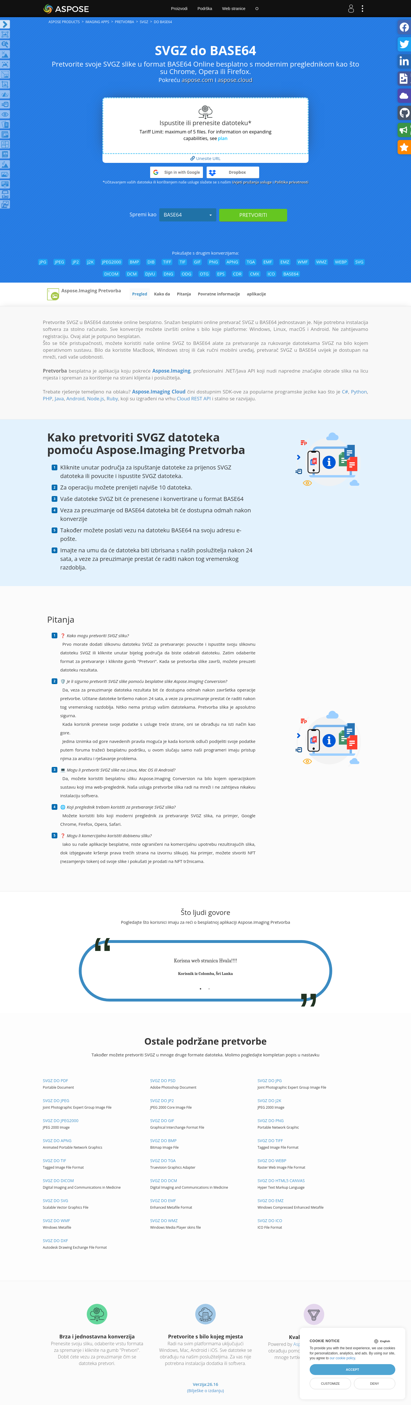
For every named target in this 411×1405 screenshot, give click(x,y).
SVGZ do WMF (56, 1220)
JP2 (75, 262)
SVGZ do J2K (269, 1100)
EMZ (285, 262)
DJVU (150, 274)
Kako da (162, 294)
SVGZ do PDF (55, 1080)
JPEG (59, 262)
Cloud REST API (194, 398)
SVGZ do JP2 (162, 1100)
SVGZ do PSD (163, 1080)
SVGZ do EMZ (270, 1200)
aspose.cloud (235, 80)
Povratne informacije (219, 294)
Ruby (112, 398)
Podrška (205, 8)
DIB (151, 262)
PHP (47, 398)
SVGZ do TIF (54, 1160)
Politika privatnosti (292, 182)
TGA (251, 262)
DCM (132, 274)
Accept (352, 1369)
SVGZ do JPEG (56, 1100)
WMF (303, 262)
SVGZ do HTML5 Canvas (281, 1180)
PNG (213, 262)
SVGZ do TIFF (270, 1140)
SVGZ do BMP (163, 1140)
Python (359, 391)
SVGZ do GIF (162, 1120)
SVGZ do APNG (57, 1140)
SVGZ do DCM (163, 1180)
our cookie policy (342, 1358)
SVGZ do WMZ (164, 1220)
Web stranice (233, 8)
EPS (221, 274)
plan (222, 138)
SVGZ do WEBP (271, 1160)
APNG (232, 262)
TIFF (167, 262)
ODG (186, 274)
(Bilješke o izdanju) (205, 1390)
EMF (267, 262)
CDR (237, 274)
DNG (168, 274)
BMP (134, 262)
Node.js (95, 398)
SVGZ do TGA (163, 1160)
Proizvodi (179, 8)
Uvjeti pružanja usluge (252, 182)
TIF (182, 262)
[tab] (200, 987)
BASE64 (188, 214)
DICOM (111, 274)
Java (59, 398)
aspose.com (197, 80)
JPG (42, 262)
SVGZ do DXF (55, 1240)
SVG (359, 262)
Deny (374, 1383)
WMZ (321, 262)
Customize (330, 1383)
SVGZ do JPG (269, 1080)
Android (75, 398)
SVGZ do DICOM (58, 1180)
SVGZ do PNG (270, 1120)
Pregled (139, 294)
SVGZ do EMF (163, 1200)
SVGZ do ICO (269, 1220)
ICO (271, 274)
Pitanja (184, 294)
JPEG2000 (111, 262)
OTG (204, 274)
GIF (197, 262)
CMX (254, 274)
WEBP (341, 262)
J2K (90, 262)
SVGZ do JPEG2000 (60, 1120)
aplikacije (256, 294)
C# (345, 391)
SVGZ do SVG (55, 1200)
